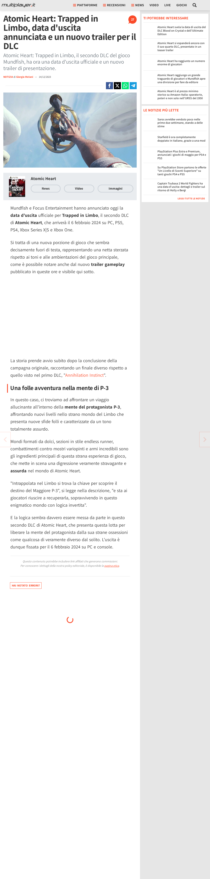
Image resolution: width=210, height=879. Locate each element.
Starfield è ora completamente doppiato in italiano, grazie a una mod (181, 138)
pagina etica (111, 566)
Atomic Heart (43, 178)
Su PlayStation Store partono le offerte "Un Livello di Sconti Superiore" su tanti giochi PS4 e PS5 (181, 170)
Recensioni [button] (114, 5)
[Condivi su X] (117, 85)
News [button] (137, 5)
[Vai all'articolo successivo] (5, 439)
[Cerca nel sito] (195, 5)
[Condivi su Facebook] (109, 85)
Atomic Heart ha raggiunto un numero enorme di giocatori (181, 62)
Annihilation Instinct (84, 375)
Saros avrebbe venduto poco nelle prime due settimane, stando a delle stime (180, 122)
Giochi (181, 5)
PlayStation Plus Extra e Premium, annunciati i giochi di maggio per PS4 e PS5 (181, 154)
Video (154, 5)
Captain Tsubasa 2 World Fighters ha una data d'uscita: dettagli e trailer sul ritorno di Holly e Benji (181, 186)
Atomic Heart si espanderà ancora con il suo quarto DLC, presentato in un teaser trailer (181, 46)
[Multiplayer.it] (18, 5)
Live (167, 5)
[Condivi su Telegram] (133, 85)
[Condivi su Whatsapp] (125, 85)
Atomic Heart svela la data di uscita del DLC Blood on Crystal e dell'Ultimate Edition (181, 30)
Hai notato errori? (26, 585)
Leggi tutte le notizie (191, 198)
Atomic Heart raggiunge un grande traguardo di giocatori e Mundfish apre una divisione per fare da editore (181, 78)
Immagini (115, 188)
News (46, 188)
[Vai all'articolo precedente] (205, 439)
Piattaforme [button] (85, 5)
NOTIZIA (8, 77)
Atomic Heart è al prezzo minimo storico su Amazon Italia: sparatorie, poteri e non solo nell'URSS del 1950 (180, 94)
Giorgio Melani (25, 77)
